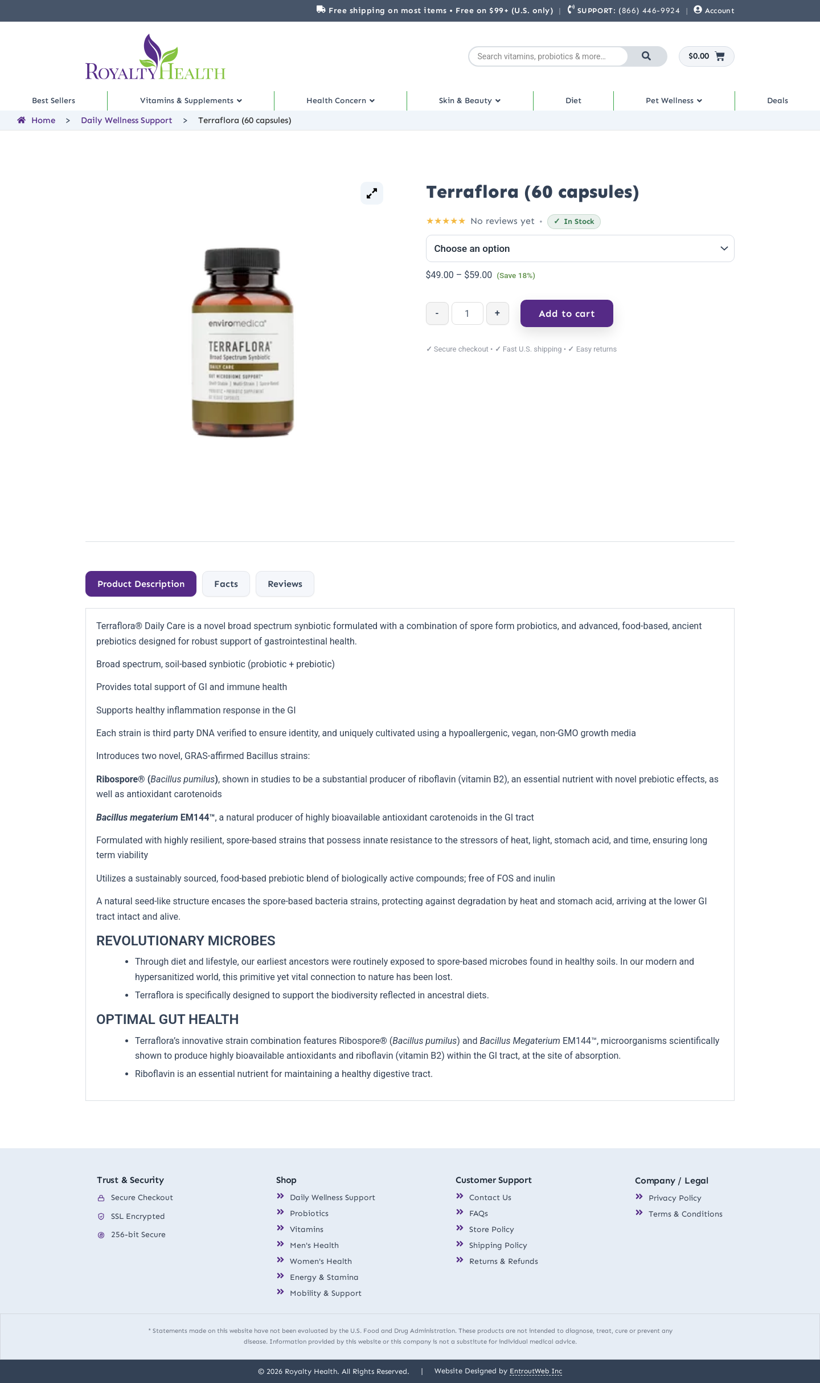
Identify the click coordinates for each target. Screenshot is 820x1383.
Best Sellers (53, 104)
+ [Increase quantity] (497, 321)
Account (720, 10)
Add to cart (567, 321)
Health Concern (345, 104)
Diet (578, 104)
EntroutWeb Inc (536, 1370)
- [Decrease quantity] (437, 321)
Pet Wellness (677, 104)
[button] (193, 105)
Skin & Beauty (476, 104)
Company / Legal (671, 1181)
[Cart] (707, 56)
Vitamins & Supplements (192, 104)
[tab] (140, 592)
